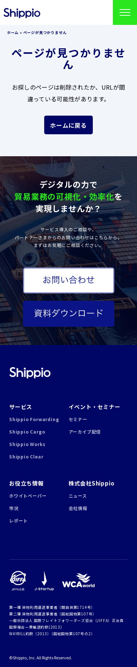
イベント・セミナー (95, 407)
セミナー (78, 419)
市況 (14, 508)
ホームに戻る (68, 125)
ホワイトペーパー (27, 495)
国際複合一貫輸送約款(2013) (35, 627)
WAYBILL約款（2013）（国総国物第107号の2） (52, 633)
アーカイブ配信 (85, 431)
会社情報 (78, 508)
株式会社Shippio (92, 483)
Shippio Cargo (27, 431)
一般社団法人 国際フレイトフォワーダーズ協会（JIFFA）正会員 (66, 620)
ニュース (78, 495)
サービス (20, 407)
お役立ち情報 (26, 483)
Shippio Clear (26, 456)
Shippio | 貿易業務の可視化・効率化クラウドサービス (29, 373)
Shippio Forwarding (34, 419)
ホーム (13, 32)
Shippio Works (27, 444)
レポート (18, 520)
